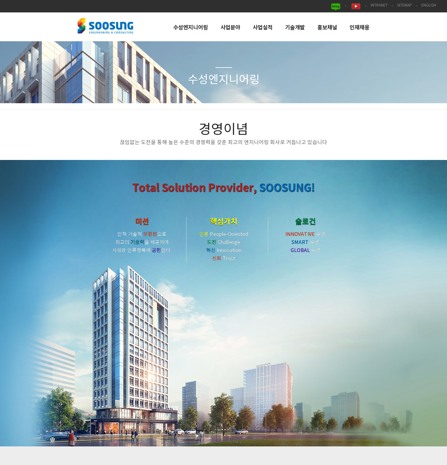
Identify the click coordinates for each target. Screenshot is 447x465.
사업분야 (230, 27)
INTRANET (379, 5)
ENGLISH (428, 5)
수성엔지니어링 (190, 27)
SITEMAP (404, 5)
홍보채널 (327, 27)
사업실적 (263, 27)
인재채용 (359, 27)
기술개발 (295, 27)
